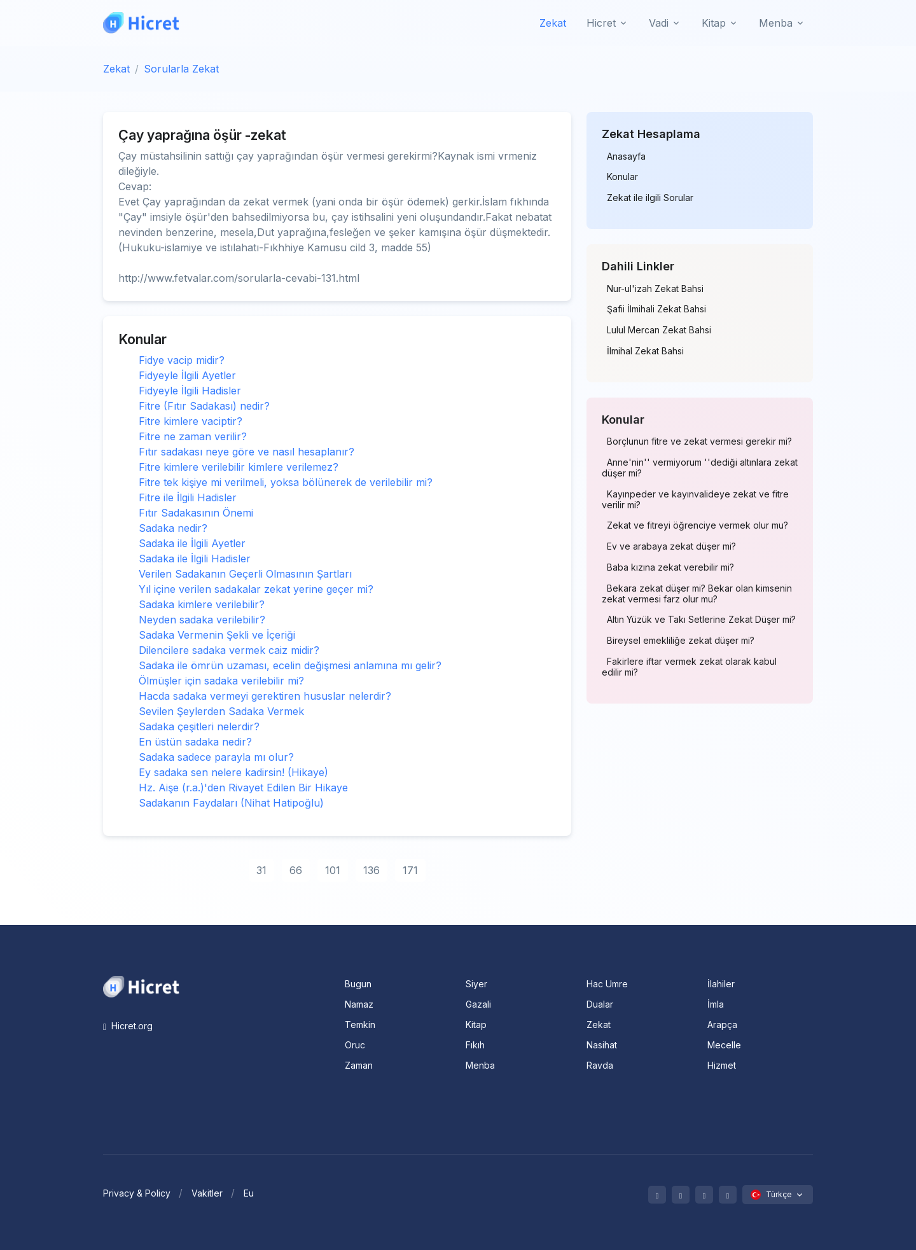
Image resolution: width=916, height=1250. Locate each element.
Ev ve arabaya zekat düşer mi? (671, 546)
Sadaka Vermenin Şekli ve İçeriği (217, 634)
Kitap (476, 1024)
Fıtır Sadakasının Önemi (196, 512)
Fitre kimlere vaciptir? (190, 421)
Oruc (355, 1044)
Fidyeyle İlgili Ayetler (187, 375)
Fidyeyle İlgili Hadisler (190, 390)
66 (295, 870)
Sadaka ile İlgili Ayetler (192, 543)
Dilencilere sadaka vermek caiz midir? (229, 650)
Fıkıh (475, 1044)
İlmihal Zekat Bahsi (645, 351)
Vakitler (207, 1193)
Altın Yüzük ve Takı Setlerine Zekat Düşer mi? (701, 620)
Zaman (359, 1065)
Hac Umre (607, 983)
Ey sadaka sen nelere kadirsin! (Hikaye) (233, 772)
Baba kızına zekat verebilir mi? (670, 567)
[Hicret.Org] (141, 22)
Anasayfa (626, 156)
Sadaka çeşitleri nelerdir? (199, 726)
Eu (249, 1193)
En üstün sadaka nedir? (195, 741)
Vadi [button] (659, 23)
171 (410, 870)
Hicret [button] (601, 23)
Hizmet (721, 1065)
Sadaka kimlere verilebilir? (202, 604)
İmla (715, 1004)
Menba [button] (776, 23)
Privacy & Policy (136, 1193)
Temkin (360, 1024)
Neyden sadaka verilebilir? (202, 619)
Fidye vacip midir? (182, 360)
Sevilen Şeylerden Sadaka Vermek (221, 711)
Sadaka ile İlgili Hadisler (195, 558)
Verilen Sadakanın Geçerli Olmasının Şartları (245, 573)
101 (332, 870)
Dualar (599, 1004)
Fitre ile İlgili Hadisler (188, 497)
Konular (622, 177)
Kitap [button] (714, 23)
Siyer (476, 983)
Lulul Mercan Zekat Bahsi (659, 330)
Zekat (552, 23)
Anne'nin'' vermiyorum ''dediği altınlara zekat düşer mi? (700, 467)
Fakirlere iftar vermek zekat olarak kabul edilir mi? (689, 666)
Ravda (599, 1065)
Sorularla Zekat (181, 68)
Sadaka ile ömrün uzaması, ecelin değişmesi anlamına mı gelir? (290, 665)
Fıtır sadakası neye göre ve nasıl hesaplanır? (246, 451)
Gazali (478, 1004)
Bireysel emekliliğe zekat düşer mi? (680, 640)
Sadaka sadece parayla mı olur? (216, 757)
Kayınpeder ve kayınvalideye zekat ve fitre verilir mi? (695, 499)
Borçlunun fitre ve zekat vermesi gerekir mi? (699, 441)
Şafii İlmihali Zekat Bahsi (656, 309)
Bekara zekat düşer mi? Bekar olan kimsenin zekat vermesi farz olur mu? (697, 593)
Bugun (358, 983)
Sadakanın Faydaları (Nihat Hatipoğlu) (231, 802)
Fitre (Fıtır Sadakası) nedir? (204, 405)
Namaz (359, 1004)
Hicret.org (128, 1025)
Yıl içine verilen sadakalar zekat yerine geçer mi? (256, 589)
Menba (480, 1065)
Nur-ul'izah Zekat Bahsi (655, 289)
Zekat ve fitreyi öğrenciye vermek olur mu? (697, 525)
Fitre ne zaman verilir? (193, 436)
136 (371, 870)
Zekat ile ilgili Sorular (650, 198)
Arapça (722, 1024)
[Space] (141, 985)
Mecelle (724, 1044)
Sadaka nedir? (173, 528)
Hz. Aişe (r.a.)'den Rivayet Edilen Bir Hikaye (243, 787)
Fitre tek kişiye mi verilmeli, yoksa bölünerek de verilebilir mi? (286, 482)
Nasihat (601, 1044)
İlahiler (721, 983)
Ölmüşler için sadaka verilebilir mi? (221, 680)
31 (261, 870)
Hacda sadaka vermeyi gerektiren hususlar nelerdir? (265, 696)
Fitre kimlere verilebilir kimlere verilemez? (238, 467)
